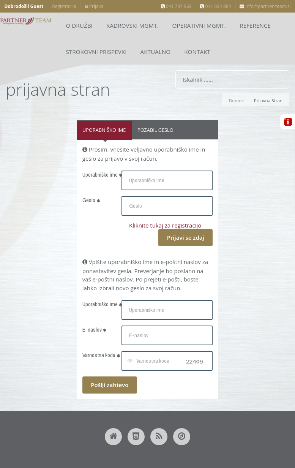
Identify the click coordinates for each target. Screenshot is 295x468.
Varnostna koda (101, 355)
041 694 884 (215, 6)
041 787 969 (176, 6)
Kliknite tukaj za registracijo (165, 225)
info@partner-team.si (265, 6)
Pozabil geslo (155, 129)
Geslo (91, 200)
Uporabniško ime (104, 129)
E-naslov (94, 330)
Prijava (94, 6)
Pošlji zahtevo (109, 385)
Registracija (64, 6)
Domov (236, 100)
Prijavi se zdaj (185, 237)
